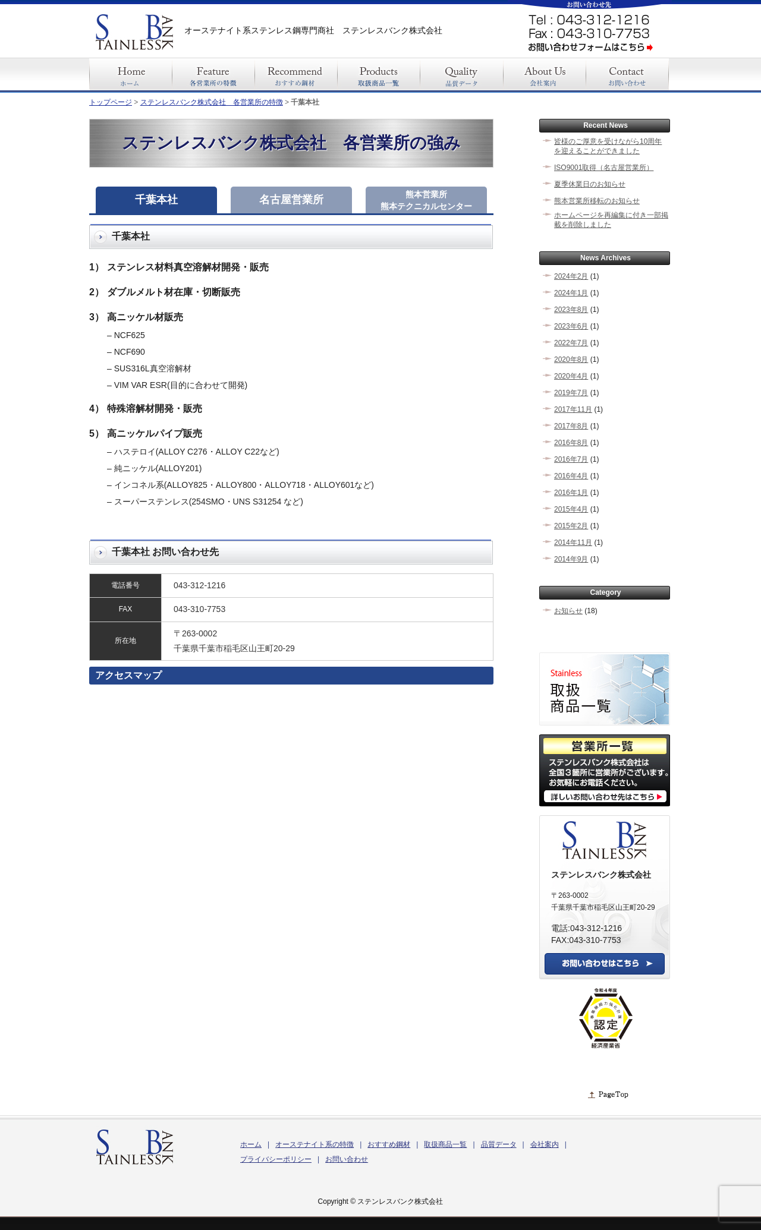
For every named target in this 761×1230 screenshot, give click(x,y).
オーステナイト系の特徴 (314, 1144)
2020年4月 (571, 376)
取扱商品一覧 (445, 1144)
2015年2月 (571, 526)
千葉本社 (156, 200)
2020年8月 (571, 359)
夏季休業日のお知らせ (589, 184)
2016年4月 (571, 476)
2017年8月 (571, 426)
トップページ (110, 102)
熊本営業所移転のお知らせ (597, 201)
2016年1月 (571, 492)
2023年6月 (571, 326)
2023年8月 (571, 309)
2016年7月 (571, 459)
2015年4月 (571, 509)
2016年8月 (571, 443)
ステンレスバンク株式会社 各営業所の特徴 (211, 102)
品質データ (499, 1144)
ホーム (251, 1144)
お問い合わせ (346, 1159)
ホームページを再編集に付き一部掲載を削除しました (611, 220)
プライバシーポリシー (276, 1159)
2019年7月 (571, 393)
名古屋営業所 (291, 200)
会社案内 (544, 1144)
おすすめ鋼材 (388, 1144)
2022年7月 (571, 343)
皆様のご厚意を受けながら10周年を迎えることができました (608, 146)
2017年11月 (573, 409)
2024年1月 (571, 293)
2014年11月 (573, 542)
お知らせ (568, 611)
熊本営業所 (426, 200)
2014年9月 (571, 559)
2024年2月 (571, 276)
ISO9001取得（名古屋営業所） (603, 167)
